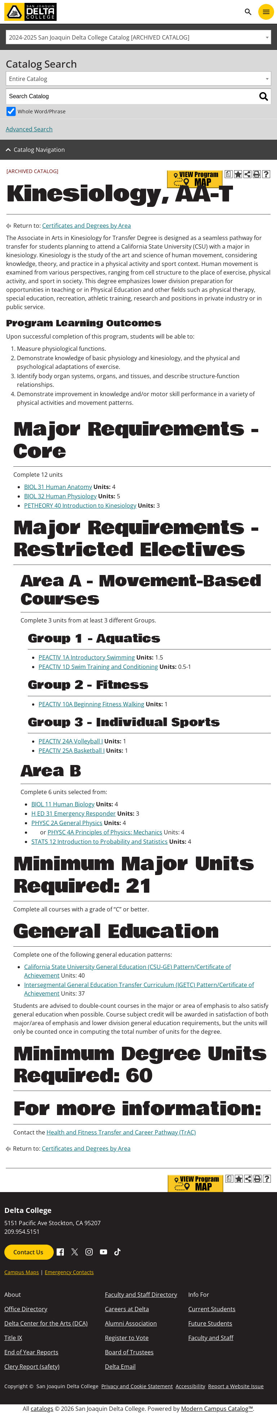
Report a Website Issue (236, 1386)
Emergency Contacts (69, 1272)
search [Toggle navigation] (248, 12)
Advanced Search (29, 129)
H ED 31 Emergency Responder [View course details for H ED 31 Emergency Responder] (73, 814)
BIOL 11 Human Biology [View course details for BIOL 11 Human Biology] (62, 804)
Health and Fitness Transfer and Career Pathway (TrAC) (121, 1132)
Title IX (13, 1338)
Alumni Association (131, 1323)
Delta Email (120, 1367)
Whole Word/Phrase (42, 111)
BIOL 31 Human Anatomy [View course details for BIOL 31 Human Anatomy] (58, 487)
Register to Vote (127, 1338)
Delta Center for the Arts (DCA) (46, 1323)
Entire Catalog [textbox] (28, 79)
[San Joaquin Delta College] (122, 12)
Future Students (210, 1323)
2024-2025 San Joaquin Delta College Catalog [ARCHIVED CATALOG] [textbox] (99, 37)
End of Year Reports (31, 1352)
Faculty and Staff (210, 1338)
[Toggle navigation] (266, 12)
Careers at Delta (127, 1309)
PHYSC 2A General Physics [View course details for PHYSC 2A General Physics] (66, 823)
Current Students (212, 1309)
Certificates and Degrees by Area (86, 226)
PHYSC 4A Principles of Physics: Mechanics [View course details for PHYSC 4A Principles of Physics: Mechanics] (105, 832)
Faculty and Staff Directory (141, 1295)
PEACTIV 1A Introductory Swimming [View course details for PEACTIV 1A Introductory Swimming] (87, 657)
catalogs (42, 1409)
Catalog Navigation (39, 150)
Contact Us (29, 1252)
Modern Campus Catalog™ (217, 1409)
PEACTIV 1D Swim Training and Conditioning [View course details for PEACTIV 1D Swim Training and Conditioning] (98, 667)
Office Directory (25, 1309)
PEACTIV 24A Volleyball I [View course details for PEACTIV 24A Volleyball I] (71, 741)
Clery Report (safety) (32, 1367)
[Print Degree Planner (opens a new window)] (229, 174)
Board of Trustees (129, 1352)
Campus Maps (21, 1272)
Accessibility (190, 1386)
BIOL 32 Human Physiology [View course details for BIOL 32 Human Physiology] (60, 496)
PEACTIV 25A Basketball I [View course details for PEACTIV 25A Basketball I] (72, 751)
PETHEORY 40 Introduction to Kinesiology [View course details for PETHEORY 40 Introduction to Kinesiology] (80, 506)
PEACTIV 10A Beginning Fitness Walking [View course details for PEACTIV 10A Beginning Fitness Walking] (91, 704)
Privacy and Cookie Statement (137, 1386)
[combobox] (138, 37)
